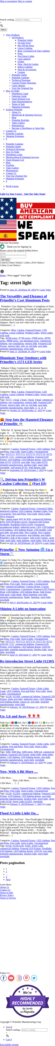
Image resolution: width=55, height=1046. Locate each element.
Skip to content (25, 1)
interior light (14, 346)
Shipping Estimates (21, 107)
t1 (36, 407)
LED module (40, 530)
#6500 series (11, 338)
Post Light (15, 451)
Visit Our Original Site (22, 88)
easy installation (16, 343)
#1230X (16, 696)
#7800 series (37, 338)
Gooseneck (39, 524)
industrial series (28, 527)
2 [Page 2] (6, 871)
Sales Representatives (22, 101)
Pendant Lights (32, 333)
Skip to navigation (8, 1)
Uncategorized (41, 451)
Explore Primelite (14, 109)
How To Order (13, 91)
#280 (8, 752)
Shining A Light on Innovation (23, 609)
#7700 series (24, 338)
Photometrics (18, 125)
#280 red (38, 752)
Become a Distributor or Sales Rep (28, 128)
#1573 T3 (30, 454)
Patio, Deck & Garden (28, 64)
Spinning (35, 597)
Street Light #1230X (22, 801)
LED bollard (48, 527)
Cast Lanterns (24, 59)
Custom (21, 72)
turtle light (10, 540)
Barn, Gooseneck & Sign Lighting (34, 51)
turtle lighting (22, 540)
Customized (26, 589)
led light (33, 346)
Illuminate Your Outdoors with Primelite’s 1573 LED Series (23, 360)
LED (39, 527)
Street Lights (46, 333)
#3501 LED (37, 846)
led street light (16, 532)
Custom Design (33, 586)
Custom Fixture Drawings (24, 83)
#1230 (8, 696)
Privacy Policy (7, 895)
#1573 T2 (20, 454)
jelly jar (24, 346)
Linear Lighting (25, 48)
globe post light (15, 699)
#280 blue (16, 752)
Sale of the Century (39, 538)
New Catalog (31, 532)
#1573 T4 (40, 454)
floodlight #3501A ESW (21, 524)
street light (29, 349)
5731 (11, 457)
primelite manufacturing (11, 349)
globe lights (47, 754)
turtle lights (36, 540)
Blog (14, 117)
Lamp (2, 691)
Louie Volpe (45, 290)
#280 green (27, 752)
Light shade (16, 594)
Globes (21, 61)
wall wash (4, 335)
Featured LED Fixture (38, 522)
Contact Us (11, 131)
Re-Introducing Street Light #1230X (27, 661)
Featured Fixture (33, 330)
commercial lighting (24, 457)
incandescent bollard (9, 527)
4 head (38, 399)
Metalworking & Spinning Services (22, 157)
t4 (45, 407)
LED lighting (14, 459)
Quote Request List (21, 99)
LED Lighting (43, 449)
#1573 (8, 399)
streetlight (4, 467)
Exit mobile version (9, 1044)
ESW (2, 522)
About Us (16, 112)
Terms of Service (8, 898)
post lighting (33, 535)
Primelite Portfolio (20, 120)
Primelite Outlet (25, 40)
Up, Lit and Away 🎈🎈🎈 (20, 716)
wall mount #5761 (19, 467)
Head (2, 592)
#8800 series (12, 341)
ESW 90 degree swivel (16, 522)
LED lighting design (31, 459)
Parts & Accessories (27, 69)
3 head (30, 399)
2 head (23, 399)
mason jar (24, 702)
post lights (45, 535)
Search (9, 1027)
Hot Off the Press (26, 45)
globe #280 (35, 754)
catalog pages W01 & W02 (18, 519)
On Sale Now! (24, 43)
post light (42, 346)
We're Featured (7, 516)
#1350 (8, 846)
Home (3, 275)
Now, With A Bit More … (19, 771)
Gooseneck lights (45, 508)
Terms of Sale (18, 104)
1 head (16, 399)
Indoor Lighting (25, 67)
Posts (20, 53)
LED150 (16, 462)
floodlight (4, 524)
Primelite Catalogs (20, 77)
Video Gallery (18, 123)
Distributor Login (20, 93)
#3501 (28, 846)
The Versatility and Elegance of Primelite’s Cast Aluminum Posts (25, 298)
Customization (13, 589)
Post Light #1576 (39, 462)
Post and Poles (19, 514)
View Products (13, 35)
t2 (39, 407)
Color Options (18, 85)
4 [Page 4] (6, 877)
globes (3, 757)
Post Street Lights (26, 56)
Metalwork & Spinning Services (27, 115)
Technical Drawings (21, 80)
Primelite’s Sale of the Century (14, 538)
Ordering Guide (19, 96)
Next (8, 879)
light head (4, 594)
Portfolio (10, 165)
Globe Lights (43, 688)
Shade (27, 597)
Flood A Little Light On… (19, 813)
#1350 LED (18, 846)
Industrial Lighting (9, 511)
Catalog (20, 330)
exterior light (31, 343)
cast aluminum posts (29, 341)
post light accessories (17, 535)
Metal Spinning (30, 594)
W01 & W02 (48, 540)
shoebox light (30, 465)
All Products (17, 37)
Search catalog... (8, 19)
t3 (42, 407)
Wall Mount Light (37, 467)
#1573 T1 (10, 454)
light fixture (45, 592)
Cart (9, 1039)
